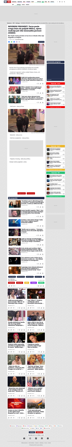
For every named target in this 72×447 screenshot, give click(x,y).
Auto (38, 428)
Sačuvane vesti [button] (62, 2)
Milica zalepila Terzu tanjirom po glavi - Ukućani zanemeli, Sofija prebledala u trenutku (31, 88)
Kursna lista (47, 428)
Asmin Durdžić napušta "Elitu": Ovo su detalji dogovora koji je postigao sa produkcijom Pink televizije (32, 212)
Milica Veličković (12, 276)
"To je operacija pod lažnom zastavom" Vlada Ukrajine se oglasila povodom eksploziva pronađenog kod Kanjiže (36, 408)
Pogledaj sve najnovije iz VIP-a (55, 196)
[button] (57, 2)
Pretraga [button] (64, 2)
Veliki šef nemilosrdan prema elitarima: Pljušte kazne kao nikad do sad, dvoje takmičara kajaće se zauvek (32, 79)
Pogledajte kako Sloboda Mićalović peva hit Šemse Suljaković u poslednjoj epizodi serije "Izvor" (32, 268)
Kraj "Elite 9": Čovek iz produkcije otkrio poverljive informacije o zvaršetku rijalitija (36, 298)
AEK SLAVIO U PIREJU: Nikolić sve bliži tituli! (55, 154)
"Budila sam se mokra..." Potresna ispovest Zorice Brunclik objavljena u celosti (32, 231)
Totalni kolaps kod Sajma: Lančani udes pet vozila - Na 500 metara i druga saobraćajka (55, 104)
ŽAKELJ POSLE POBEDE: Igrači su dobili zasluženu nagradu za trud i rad (55, 162)
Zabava (32, 428)
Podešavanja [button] (60, 2)
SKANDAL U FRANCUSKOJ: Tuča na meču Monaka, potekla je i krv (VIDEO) (55, 166)
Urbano (27, 4)
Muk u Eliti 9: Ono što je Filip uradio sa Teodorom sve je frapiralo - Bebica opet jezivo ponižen (36, 320)
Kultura (52, 1)
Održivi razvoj (26, 428)
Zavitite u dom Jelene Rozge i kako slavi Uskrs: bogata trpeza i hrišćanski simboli (32, 221)
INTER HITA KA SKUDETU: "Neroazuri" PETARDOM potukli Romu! (55, 149)
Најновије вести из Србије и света (36, 435)
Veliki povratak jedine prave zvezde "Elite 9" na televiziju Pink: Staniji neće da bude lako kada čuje (16, 298)
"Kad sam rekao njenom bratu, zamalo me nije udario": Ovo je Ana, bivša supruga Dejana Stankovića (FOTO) (32, 98)
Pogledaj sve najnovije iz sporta (55, 169)
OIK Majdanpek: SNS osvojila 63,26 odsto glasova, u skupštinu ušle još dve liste (55, 95)
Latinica (32, 432)
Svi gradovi (49, 79)
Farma (23, 4)
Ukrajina (28, 1)
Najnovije (20, 1)
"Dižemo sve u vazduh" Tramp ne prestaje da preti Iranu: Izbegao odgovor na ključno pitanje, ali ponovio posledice (36, 386)
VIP (43, 1)
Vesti (24, 1)
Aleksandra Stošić (20, 39)
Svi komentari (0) (31, 193)
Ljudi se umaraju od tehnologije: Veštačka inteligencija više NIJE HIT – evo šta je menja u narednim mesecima (32, 240)
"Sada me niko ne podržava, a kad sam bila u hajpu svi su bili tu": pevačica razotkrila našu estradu (16, 364)
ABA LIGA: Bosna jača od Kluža (55, 158)
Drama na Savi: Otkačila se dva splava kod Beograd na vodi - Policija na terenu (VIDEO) (16, 408)
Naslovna (14, 1)
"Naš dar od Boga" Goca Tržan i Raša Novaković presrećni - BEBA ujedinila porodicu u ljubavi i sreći (36, 364)
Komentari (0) (41, 41)
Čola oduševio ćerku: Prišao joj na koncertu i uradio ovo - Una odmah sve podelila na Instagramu (32, 259)
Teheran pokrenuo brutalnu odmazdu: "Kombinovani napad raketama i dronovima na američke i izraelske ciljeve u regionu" (55, 91)
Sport (32, 1)
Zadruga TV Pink (30, 276)
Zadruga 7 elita (38, 276)
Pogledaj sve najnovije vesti (55, 107)
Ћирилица (39, 432)
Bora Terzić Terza (21, 276)
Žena (46, 1)
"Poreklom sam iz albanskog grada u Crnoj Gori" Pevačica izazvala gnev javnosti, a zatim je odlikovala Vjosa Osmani (32, 202)
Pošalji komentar (21, 193)
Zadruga (39, 1)
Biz (48, 1)
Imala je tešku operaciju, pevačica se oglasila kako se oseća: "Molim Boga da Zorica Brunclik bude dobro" (16, 342)
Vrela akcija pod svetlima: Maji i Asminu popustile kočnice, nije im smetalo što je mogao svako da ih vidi (31, 250)
